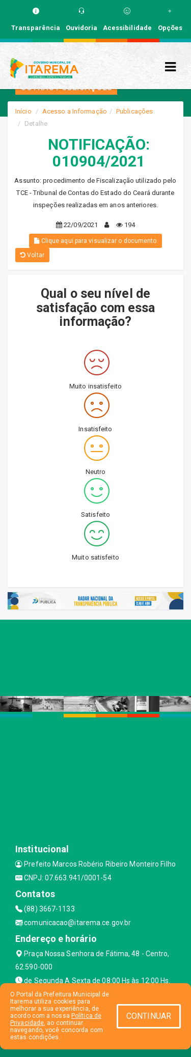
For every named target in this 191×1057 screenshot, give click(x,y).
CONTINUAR (148, 1016)
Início (23, 111)
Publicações (134, 111)
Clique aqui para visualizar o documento (95, 240)
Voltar (32, 255)
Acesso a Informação (74, 111)
